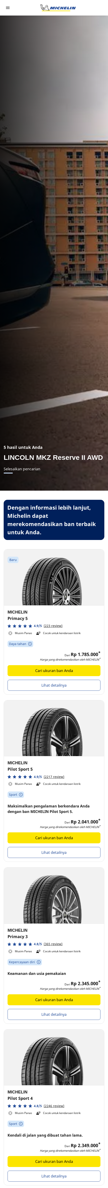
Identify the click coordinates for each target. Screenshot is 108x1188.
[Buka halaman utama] (58, 8)
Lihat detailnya (54, 685)
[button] (35, 626)
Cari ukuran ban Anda (54, 670)
